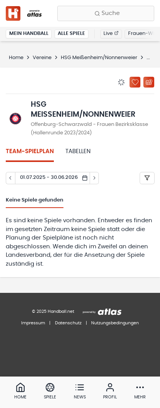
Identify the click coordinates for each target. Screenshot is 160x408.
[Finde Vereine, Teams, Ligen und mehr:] (105, 13)
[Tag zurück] (10, 178)
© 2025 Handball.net (53, 311)
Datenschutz (68, 323)
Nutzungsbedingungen (115, 323)
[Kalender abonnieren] (148, 82)
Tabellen (78, 151)
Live (110, 34)
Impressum (33, 323)
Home (16, 57)
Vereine (42, 57)
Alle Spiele (71, 33)
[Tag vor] (94, 178)
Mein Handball (28, 33)
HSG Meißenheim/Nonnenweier (99, 57)
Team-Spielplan (30, 151)
